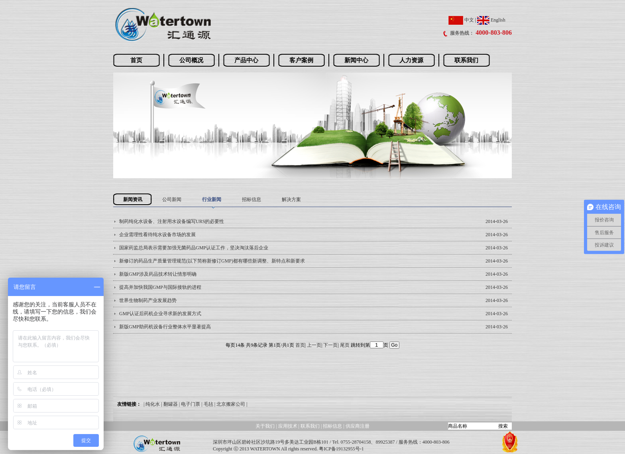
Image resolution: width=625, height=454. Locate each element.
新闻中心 (356, 60)
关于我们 (265, 426)
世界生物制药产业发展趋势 (148, 300)
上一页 (314, 345)
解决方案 (291, 199)
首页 (136, 60)
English (491, 20)
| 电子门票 (189, 404)
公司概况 (191, 60)
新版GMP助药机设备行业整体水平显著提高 (165, 327)
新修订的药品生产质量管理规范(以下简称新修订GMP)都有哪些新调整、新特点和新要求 (212, 261)
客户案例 (301, 60)
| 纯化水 (151, 404)
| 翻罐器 (169, 404)
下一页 (330, 345)
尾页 (345, 345)
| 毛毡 (207, 404)
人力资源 (411, 60)
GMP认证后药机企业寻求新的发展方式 (160, 313)
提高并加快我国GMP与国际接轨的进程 (160, 287)
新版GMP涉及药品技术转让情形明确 (158, 274)
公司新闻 (171, 199)
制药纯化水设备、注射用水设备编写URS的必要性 (171, 221)
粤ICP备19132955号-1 (341, 449)
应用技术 (287, 426)
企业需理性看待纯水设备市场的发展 (157, 234)
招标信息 (251, 199)
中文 (461, 20)
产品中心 (246, 60)
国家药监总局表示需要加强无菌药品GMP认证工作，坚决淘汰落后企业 (193, 248)
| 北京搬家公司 (229, 404)
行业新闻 (211, 199)
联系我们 (466, 60)
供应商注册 (357, 426)
